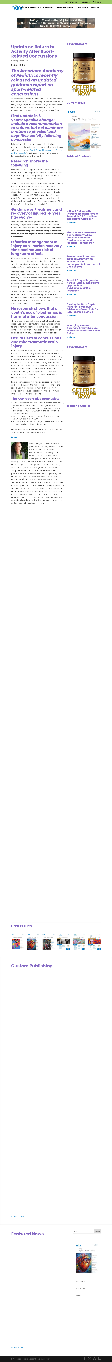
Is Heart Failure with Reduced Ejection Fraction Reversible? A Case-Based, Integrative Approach (83, 215)
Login (77, 2)
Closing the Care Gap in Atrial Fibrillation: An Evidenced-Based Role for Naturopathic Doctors (82, 308)
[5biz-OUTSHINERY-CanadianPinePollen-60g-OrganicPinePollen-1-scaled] (84, 98)
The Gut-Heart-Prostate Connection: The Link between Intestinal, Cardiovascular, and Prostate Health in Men (81, 237)
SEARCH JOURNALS (65, 7)
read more (71, 223)
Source (14, 437)
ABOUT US (94, 7)
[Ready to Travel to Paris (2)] (56, 27)
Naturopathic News (19, 61)
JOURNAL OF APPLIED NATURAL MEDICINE (35, 7)
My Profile (69, 2)
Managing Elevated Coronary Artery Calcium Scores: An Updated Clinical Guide (83, 329)
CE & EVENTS (83, 7)
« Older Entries (17, 1216)
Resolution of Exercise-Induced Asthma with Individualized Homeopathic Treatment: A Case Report (83, 261)
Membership (86, 2)
